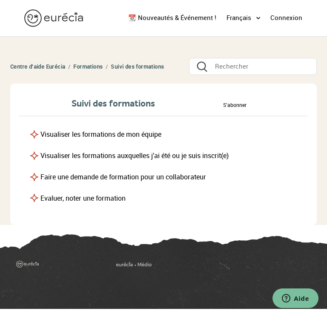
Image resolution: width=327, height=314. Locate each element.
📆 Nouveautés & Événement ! (172, 18)
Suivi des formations (137, 66)
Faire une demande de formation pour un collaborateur (123, 177)
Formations (88, 66)
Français (240, 18)
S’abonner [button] (235, 105)
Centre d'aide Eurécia (37, 66)
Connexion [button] (286, 18)
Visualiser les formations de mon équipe (100, 134)
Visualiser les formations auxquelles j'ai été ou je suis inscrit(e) (134, 156)
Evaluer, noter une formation (83, 198)
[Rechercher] (253, 66)
